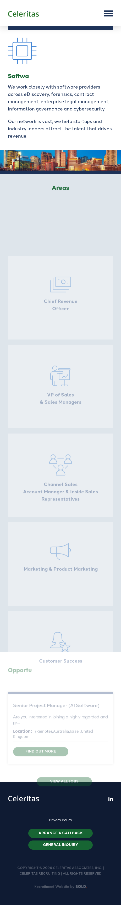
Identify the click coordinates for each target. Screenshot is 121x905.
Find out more (40, 755)
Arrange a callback (60, 833)
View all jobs (64, 785)
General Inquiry (60, 845)
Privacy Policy (60, 820)
